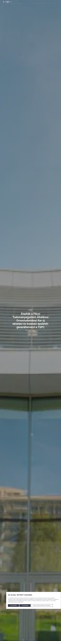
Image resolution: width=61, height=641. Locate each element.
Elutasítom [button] (25, 605)
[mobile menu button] (4, 2)
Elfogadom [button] (13, 605)
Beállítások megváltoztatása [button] (41, 605)
